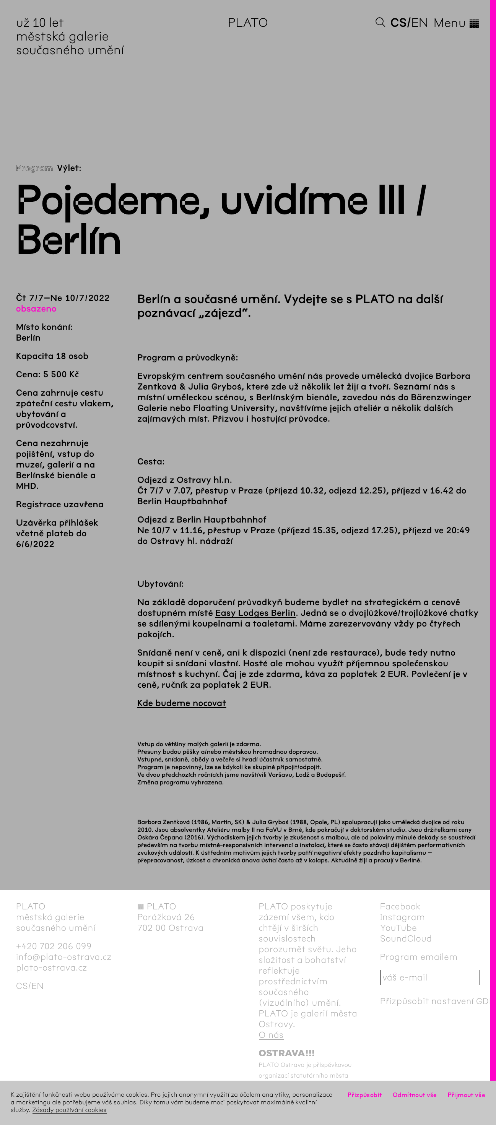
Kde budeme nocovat (181, 703)
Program (34, 168)
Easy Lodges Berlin (255, 613)
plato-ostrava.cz (51, 967)
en (419, 22)
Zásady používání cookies (70, 1110)
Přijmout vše (466, 1095)
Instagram (402, 917)
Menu (457, 23)
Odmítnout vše (415, 1095)
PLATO (248, 22)
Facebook (400, 906)
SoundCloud (406, 938)
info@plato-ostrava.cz (64, 957)
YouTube (398, 928)
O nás (271, 1035)
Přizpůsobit (365, 1095)
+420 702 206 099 (54, 946)
